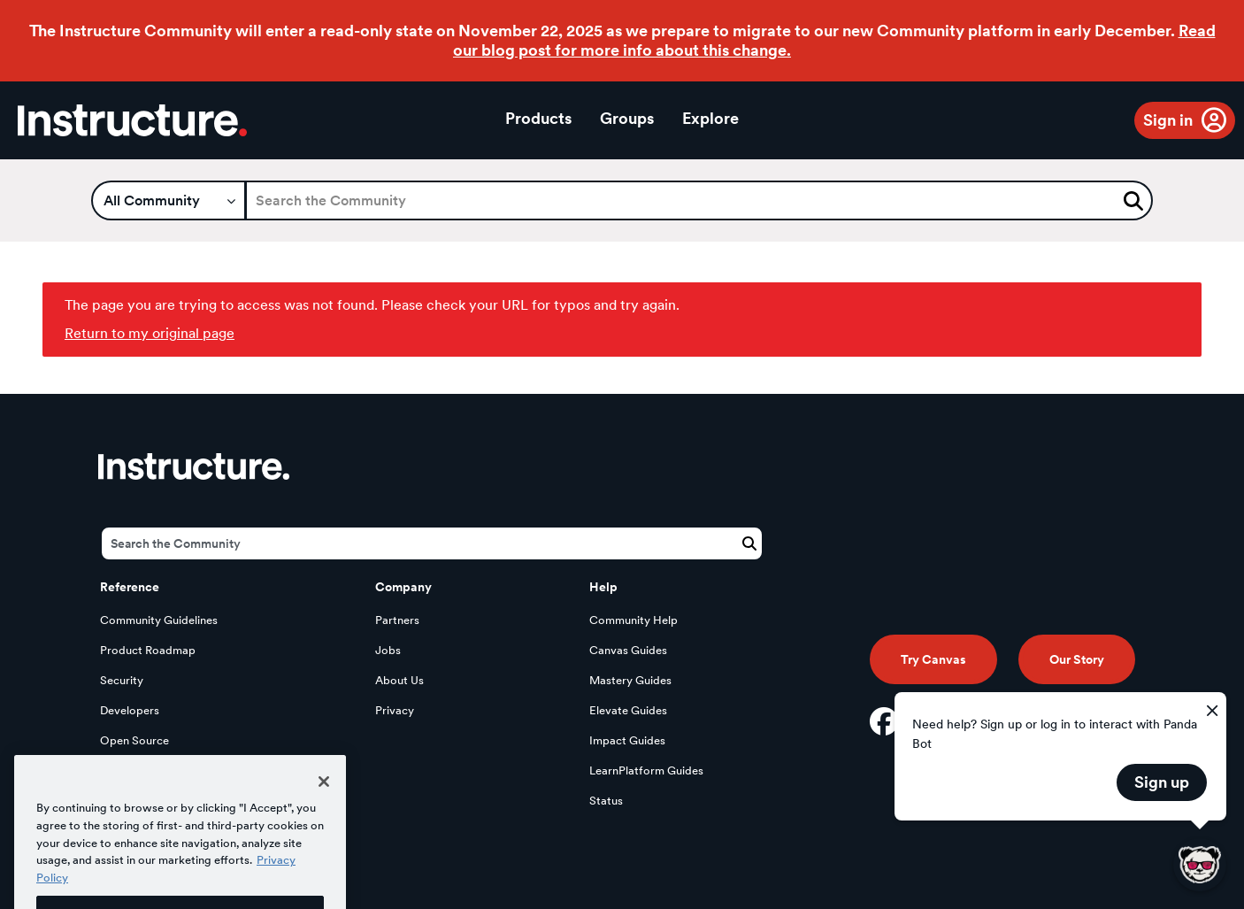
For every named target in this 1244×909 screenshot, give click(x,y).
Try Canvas (933, 659)
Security (121, 680)
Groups (627, 118)
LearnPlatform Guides (646, 770)
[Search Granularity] (168, 200)
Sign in (1168, 120)
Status (606, 800)
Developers (129, 710)
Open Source (134, 740)
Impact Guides (627, 740)
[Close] (323, 798)
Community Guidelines (159, 620)
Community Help (633, 620)
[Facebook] (884, 721)
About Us (399, 680)
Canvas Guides (628, 650)
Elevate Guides (628, 710)
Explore (710, 118)
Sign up (1161, 782)
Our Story (1076, 659)
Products (538, 118)
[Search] (699, 200)
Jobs (388, 650)
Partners (397, 620)
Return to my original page (149, 333)
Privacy (394, 710)
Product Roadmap (148, 650)
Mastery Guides (630, 680)
